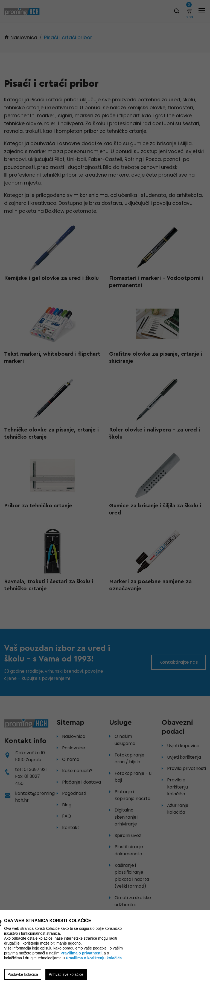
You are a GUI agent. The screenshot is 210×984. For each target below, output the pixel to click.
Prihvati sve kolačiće (66, 974)
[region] (105, 492)
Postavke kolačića (22, 974)
